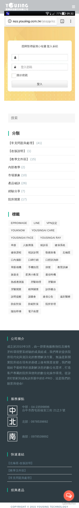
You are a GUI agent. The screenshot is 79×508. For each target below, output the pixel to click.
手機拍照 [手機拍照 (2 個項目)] (33, 267)
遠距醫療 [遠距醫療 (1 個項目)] (65, 296)
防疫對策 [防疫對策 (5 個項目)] (16, 304)
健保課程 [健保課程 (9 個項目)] (16, 252)
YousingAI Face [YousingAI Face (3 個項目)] (22, 237)
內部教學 (14, 167)
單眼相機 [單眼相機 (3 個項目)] (16, 267)
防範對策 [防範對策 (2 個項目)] (33, 304)
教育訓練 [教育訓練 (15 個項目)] (63, 267)
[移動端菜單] (72, 7)
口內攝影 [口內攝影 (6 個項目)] (16, 259)
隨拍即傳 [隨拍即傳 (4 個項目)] (16, 311)
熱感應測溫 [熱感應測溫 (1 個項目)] (17, 281)
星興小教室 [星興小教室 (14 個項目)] (32, 274)
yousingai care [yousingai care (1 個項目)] (43, 230)
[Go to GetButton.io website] (69, 503)
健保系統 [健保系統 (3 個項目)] (60, 245)
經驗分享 (14, 191)
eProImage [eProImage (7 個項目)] (19, 223)
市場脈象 (14, 175)
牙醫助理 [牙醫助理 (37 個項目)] (36, 281)
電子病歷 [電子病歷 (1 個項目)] (33, 311)
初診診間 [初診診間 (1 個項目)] (33, 252)
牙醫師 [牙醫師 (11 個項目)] (52, 281)
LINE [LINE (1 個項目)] (37, 223)
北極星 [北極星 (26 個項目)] (66, 252)
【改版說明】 (17, 151)
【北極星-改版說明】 (20, 463)
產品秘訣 (14, 183)
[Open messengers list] (69, 495)
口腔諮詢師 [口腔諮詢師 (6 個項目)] (52, 259)
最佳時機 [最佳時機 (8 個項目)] (51, 274)
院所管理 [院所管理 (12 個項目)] (51, 304)
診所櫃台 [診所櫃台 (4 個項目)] (51, 289)
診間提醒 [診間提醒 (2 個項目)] (16, 296)
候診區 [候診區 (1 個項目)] (44, 245)
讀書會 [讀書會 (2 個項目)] (32, 296)
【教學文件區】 (18, 159)
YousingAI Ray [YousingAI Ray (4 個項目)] (50, 237)
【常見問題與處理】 (22, 143)
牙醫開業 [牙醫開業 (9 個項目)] (16, 289)
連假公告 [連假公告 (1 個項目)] (48, 296)
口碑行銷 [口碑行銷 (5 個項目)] (33, 259)
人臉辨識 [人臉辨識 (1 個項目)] (28, 245)
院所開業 (14, 199)
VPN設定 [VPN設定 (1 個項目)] (52, 223)
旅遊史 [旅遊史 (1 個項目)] (15, 274)
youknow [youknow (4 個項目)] (18, 230)
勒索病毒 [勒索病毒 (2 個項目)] (51, 252)
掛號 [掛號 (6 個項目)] (48, 267)
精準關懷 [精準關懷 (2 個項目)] (33, 289)
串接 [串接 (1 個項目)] (13, 245)
